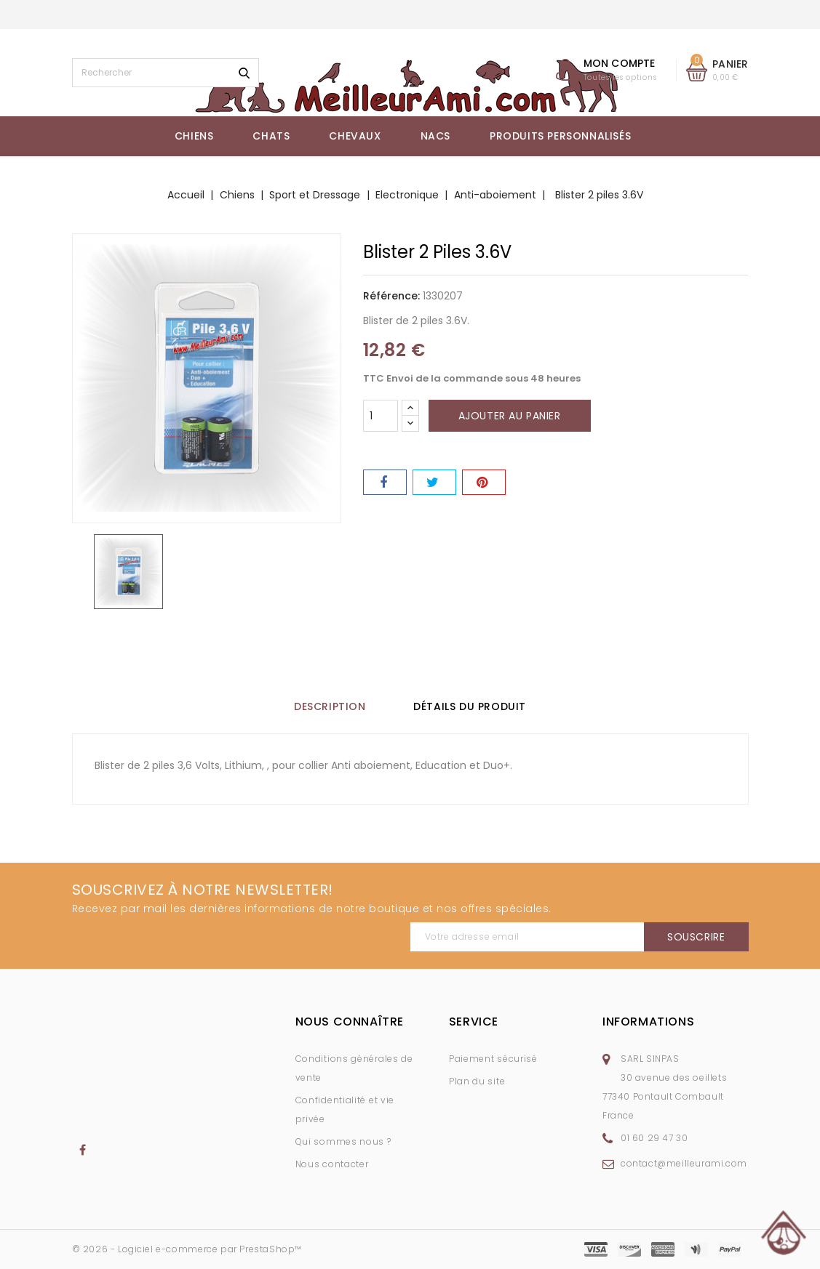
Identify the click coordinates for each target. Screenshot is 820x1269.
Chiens (194, 136)
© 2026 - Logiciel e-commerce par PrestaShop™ (187, 1249)
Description (325, 706)
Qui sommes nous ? (343, 1141)
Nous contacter (332, 1164)
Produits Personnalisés (560, 136)
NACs (435, 136)
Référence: (391, 296)
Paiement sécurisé (493, 1058)
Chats (271, 136)
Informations (648, 1021)
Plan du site (477, 1081)
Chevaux (355, 136)
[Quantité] (380, 416)
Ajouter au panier (509, 415)
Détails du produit (474, 706)
